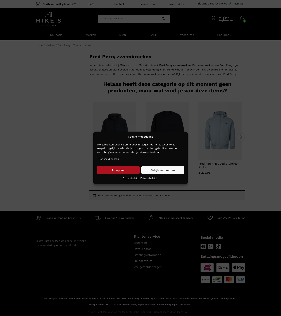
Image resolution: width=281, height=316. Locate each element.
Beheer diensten (109, 158)
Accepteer (118, 170)
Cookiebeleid (131, 178)
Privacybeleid (148, 178)
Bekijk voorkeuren (163, 170)
